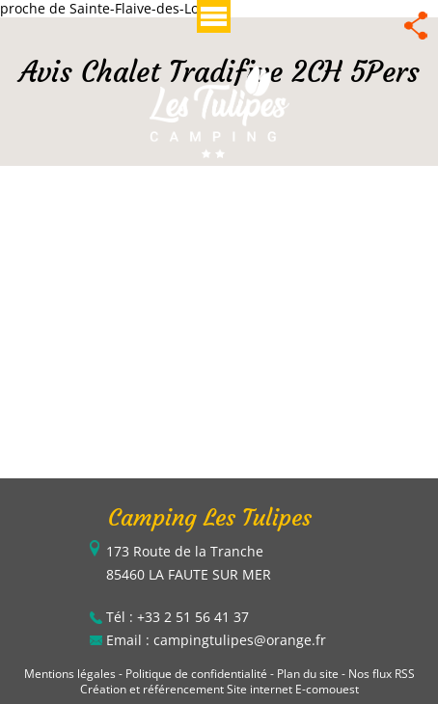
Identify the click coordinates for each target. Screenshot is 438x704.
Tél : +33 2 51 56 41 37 (177, 617)
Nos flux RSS (381, 673)
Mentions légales (70, 673)
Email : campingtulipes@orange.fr (216, 640)
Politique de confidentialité (196, 673)
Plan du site (308, 673)
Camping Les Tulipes (210, 517)
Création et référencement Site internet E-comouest (219, 689)
